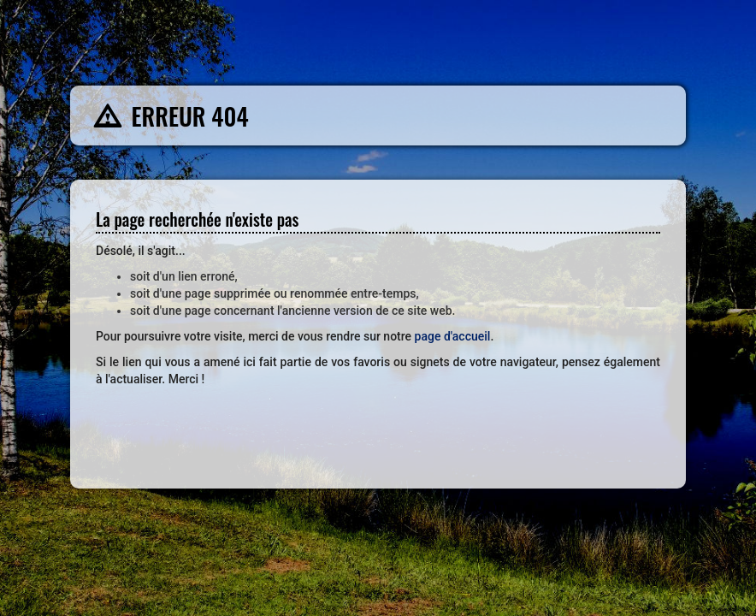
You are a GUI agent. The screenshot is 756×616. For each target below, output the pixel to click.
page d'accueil (453, 336)
